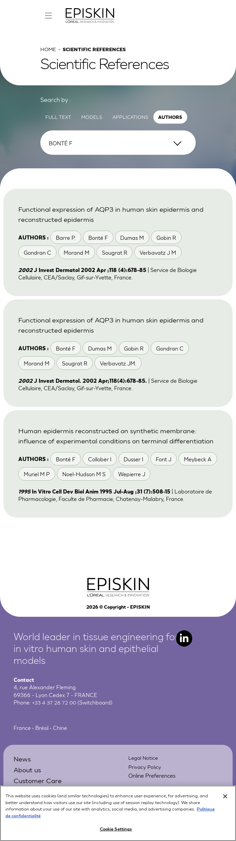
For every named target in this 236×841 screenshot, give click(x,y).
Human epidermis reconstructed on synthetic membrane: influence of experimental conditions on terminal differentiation (111, 443)
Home (48, 51)
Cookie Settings (116, 832)
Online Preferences (151, 788)
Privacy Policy (145, 779)
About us (28, 782)
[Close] (225, 799)
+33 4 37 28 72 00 (55, 715)
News (23, 771)
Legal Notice (144, 770)
